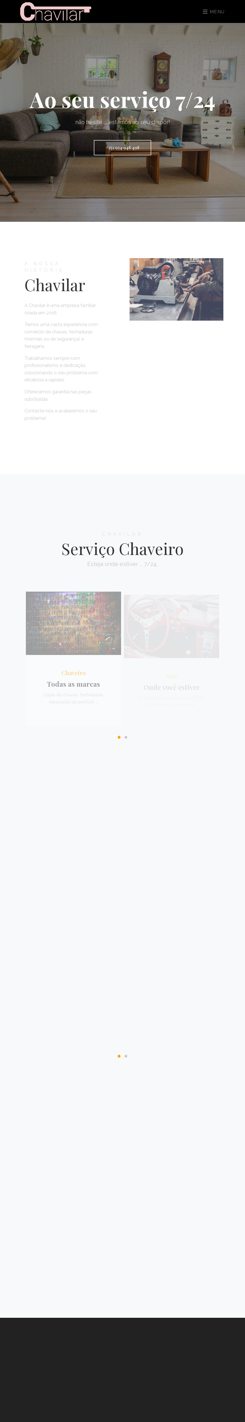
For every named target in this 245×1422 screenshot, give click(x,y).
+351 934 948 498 (122, 148)
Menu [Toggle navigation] (214, 11)
